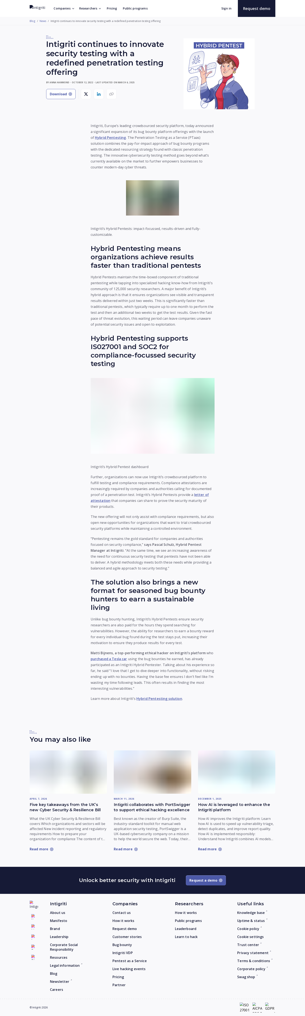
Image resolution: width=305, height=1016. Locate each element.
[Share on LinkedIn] (99, 94)
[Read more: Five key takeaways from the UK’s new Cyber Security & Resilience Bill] (68, 772)
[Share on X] (86, 94)
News (43, 21)
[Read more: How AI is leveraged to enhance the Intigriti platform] (236, 772)
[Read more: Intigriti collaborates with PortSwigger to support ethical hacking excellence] (152, 772)
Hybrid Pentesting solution (159, 698)
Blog (32, 21)
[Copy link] (111, 94)
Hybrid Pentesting (110, 137)
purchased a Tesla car (109, 659)
